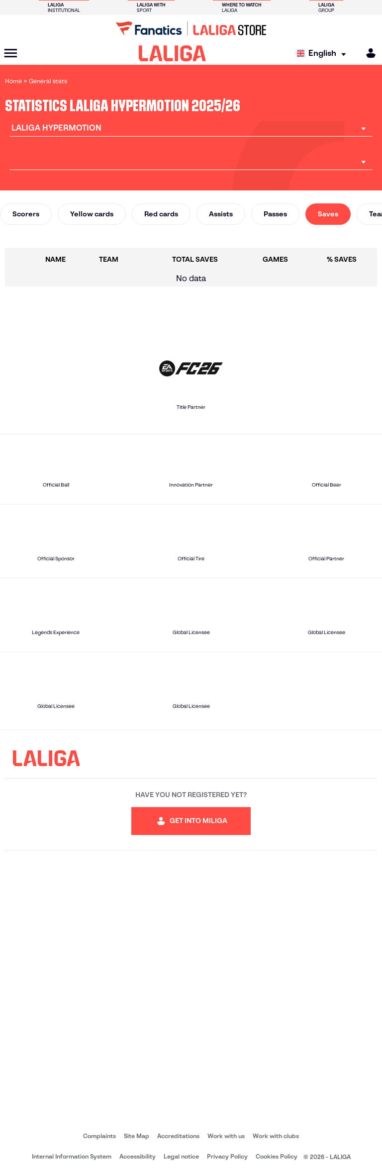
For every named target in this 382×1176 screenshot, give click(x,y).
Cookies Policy (276, 1156)
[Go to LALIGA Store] (191, 28)
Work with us (226, 1136)
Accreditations (178, 1136)
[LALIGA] (172, 53)
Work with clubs (276, 1136)
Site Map (136, 1136)
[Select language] (324, 53)
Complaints (99, 1136)
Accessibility (137, 1156)
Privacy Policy (227, 1156)
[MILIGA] (367, 53)
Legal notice (181, 1156)
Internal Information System (71, 1156)
